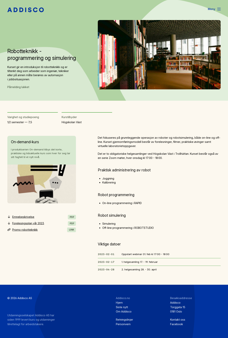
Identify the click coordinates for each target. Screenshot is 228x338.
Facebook (176, 324)
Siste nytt (122, 307)
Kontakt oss (177, 319)
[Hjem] (25, 10)
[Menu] (214, 9)
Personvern (123, 324)
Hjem (119, 302)
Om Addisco (124, 311)
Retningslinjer (124, 319)
